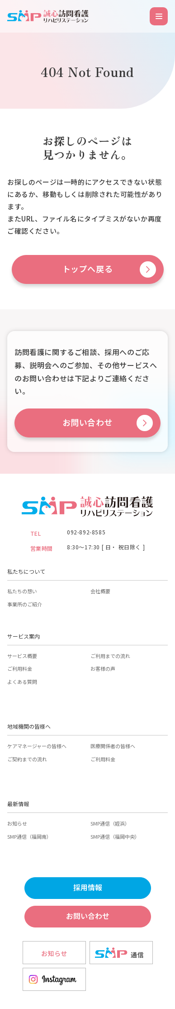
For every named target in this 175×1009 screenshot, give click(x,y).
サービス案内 (23, 636)
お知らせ (17, 823)
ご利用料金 (19, 668)
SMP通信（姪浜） (110, 823)
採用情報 (87, 888)
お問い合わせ (87, 423)
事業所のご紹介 (24, 604)
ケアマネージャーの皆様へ (36, 746)
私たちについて (26, 571)
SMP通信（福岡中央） (115, 836)
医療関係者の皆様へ (112, 746)
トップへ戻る (87, 269)
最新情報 (18, 803)
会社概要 (100, 591)
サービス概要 (22, 655)
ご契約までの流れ (27, 759)
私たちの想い (22, 591)
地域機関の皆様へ (29, 726)
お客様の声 (102, 668)
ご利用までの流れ (110, 655)
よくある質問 (22, 681)
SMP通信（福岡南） (29, 836)
